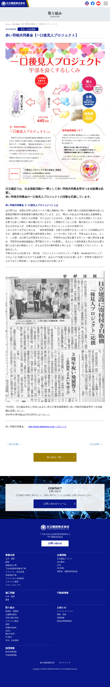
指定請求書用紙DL (64, 621)
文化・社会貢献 (28, 29)
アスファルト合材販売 (14, 578)
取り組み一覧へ (55, 457)
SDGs (7, 631)
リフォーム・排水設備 (14, 572)
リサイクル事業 (11, 582)
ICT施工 (8, 637)
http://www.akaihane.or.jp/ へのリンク (47, 426)
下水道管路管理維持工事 (15, 568)
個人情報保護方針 (47, 663)
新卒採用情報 (11, 652)
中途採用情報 (11, 655)
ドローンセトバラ (12, 585)
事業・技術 (61, 614)
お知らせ (61, 607)
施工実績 (10, 593)
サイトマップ (64, 663)
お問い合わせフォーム (55, 503)
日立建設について (64, 559)
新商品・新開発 (11, 611)
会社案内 (60, 562)
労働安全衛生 (11, 627)
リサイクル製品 (11, 621)
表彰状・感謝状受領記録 (67, 571)
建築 (7, 562)
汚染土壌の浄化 (11, 618)
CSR (59, 565)
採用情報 (60, 618)
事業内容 (10, 555)
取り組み (10, 607)
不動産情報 (62, 593)
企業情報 (61, 555)
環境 (7, 624)
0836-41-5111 (57, 537)
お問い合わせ (55, 543)
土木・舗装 (10, 559)
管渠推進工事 (11, 575)
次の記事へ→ (96, 444)
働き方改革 (10, 634)
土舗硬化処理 (11, 614)
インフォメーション (65, 611)
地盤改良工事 (11, 565)
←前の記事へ (13, 444)
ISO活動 (60, 568)
